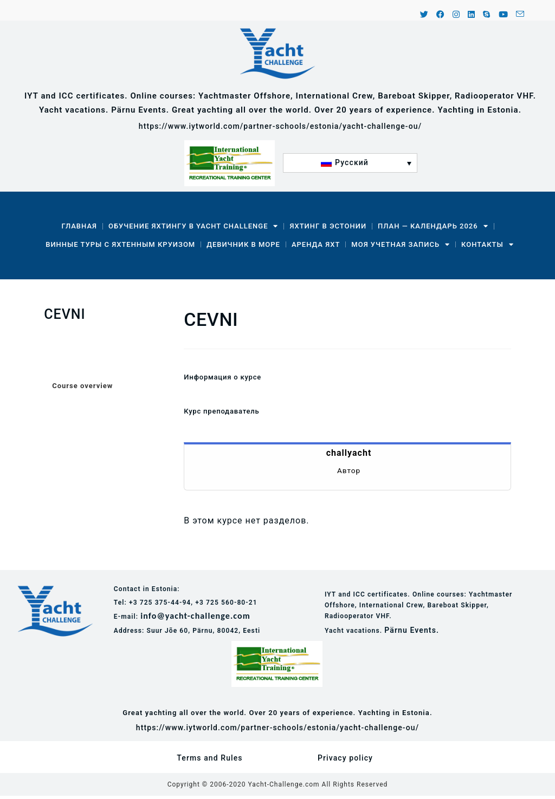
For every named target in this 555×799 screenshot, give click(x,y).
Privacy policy (345, 758)
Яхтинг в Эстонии (327, 226)
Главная (79, 226)
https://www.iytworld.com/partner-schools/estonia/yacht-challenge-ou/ (280, 126)
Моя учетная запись (400, 244)
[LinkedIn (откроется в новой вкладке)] (471, 15)
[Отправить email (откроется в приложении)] (518, 15)
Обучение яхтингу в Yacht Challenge (193, 226)
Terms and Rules (209, 758)
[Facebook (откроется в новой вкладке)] (441, 15)
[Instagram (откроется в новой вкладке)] (456, 15)
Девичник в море (243, 244)
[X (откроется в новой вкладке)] (424, 15)
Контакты (487, 244)
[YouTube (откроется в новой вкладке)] (503, 15)
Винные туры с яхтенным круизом (120, 244)
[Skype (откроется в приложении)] (486, 15)
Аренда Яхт (316, 244)
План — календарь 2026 (433, 226)
